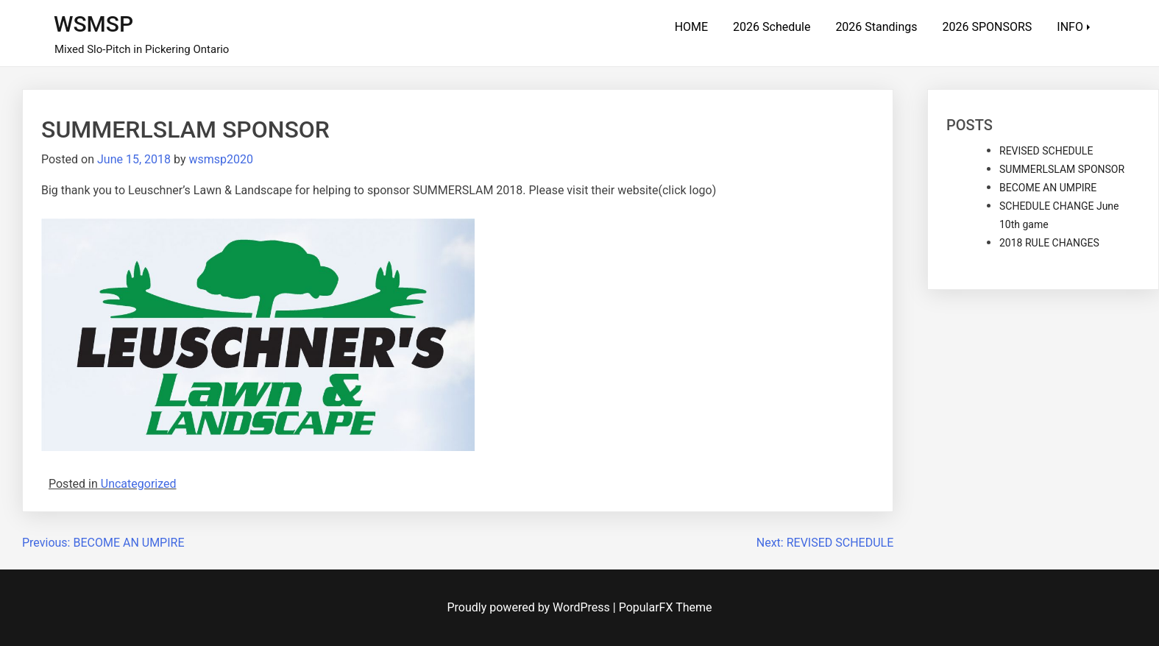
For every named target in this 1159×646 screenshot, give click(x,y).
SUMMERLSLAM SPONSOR (1061, 169)
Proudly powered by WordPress (530, 607)
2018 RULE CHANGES (1049, 243)
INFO (1070, 27)
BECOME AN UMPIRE (1047, 188)
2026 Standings (876, 27)
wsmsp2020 (220, 159)
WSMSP (93, 24)
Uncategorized (139, 484)
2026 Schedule (771, 27)
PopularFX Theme (665, 607)
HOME (691, 27)
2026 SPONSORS (987, 27)
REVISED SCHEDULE (1046, 151)
